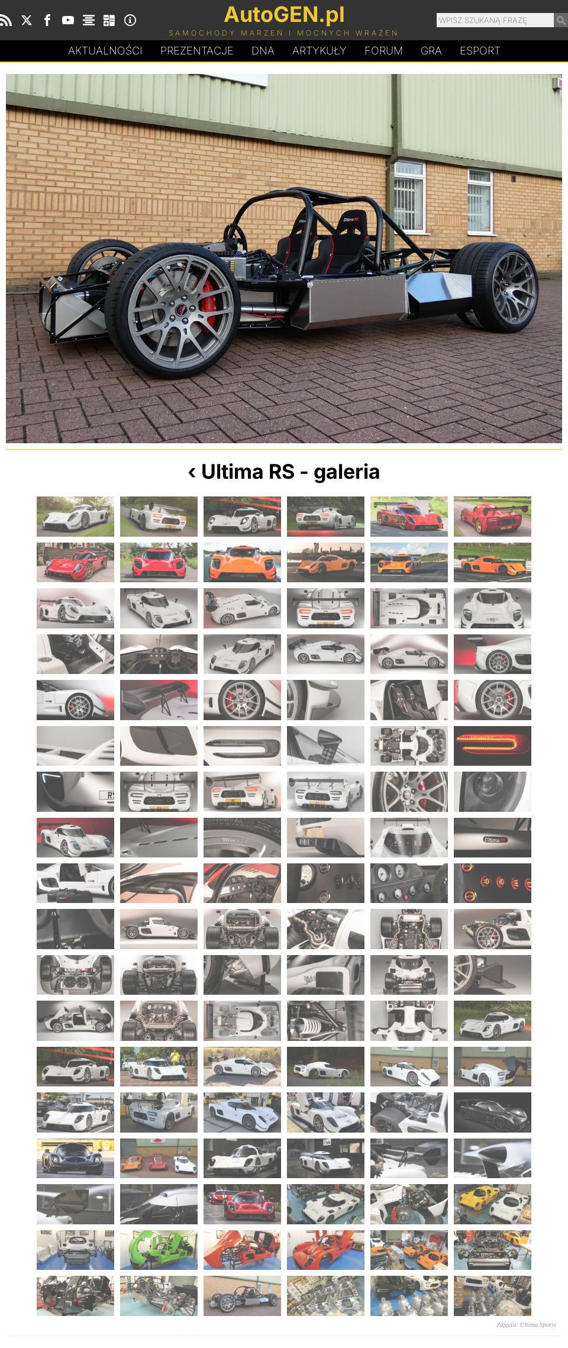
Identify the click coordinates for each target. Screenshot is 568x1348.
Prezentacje (197, 50)
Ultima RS (248, 471)
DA (263, 51)
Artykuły (319, 50)
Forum (383, 50)
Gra (431, 50)
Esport (480, 50)
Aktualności (105, 50)
